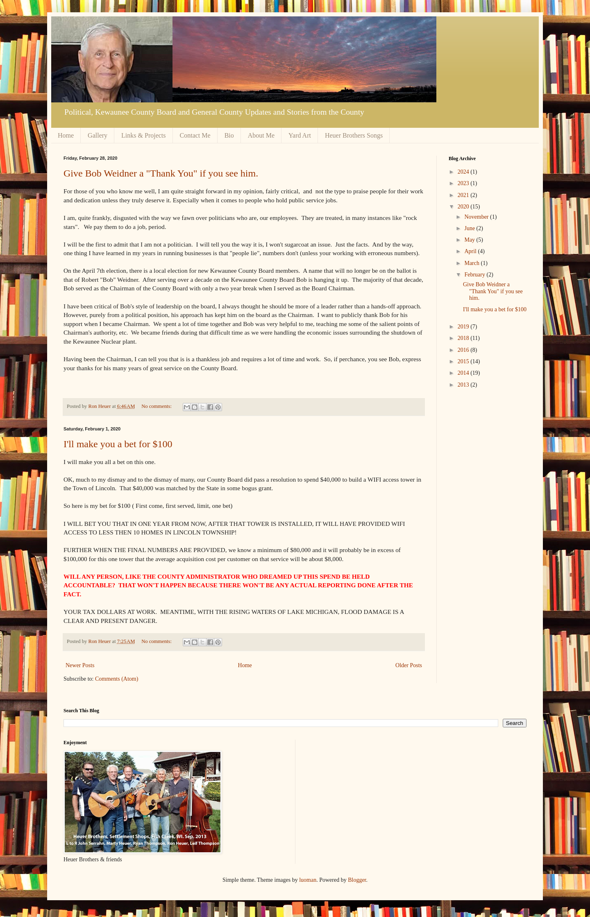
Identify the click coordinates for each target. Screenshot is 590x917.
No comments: (157, 406)
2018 (464, 338)
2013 (464, 385)
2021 (464, 195)
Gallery (97, 135)
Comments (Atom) (116, 679)
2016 (464, 350)
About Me (261, 135)
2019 (464, 327)
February (475, 275)
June (470, 228)
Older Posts (408, 665)
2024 (464, 172)
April (471, 251)
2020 (464, 207)
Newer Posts (80, 665)
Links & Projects (143, 135)
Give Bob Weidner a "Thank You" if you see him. (161, 173)
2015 (464, 361)
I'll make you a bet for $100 (118, 444)
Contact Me (195, 135)
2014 (464, 373)
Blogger (357, 880)
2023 (464, 183)
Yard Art (299, 135)
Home (66, 135)
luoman (307, 880)
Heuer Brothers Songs (354, 135)
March (472, 263)
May (470, 240)
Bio (229, 135)
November (477, 217)
